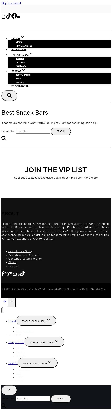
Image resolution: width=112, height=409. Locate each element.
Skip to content (11, 3)
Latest (12, 320)
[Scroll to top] (4, 302)
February (21, 66)
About (12, 262)
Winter (20, 58)
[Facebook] (14, 18)
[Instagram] (3, 18)
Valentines (18, 49)
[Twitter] (6, 274)
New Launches (25, 330)
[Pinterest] (18, 274)
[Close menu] (2, 310)
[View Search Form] (9, 95)
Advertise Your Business (23, 254)
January (20, 62)
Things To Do (16, 341)
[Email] (18, 18)
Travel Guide (20, 86)
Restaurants (23, 75)
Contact (13, 266)
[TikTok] (8, 18)
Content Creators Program (25, 258)
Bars (18, 79)
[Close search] (9, 389)
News (19, 42)
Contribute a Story (20, 251)
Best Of (13, 362)
